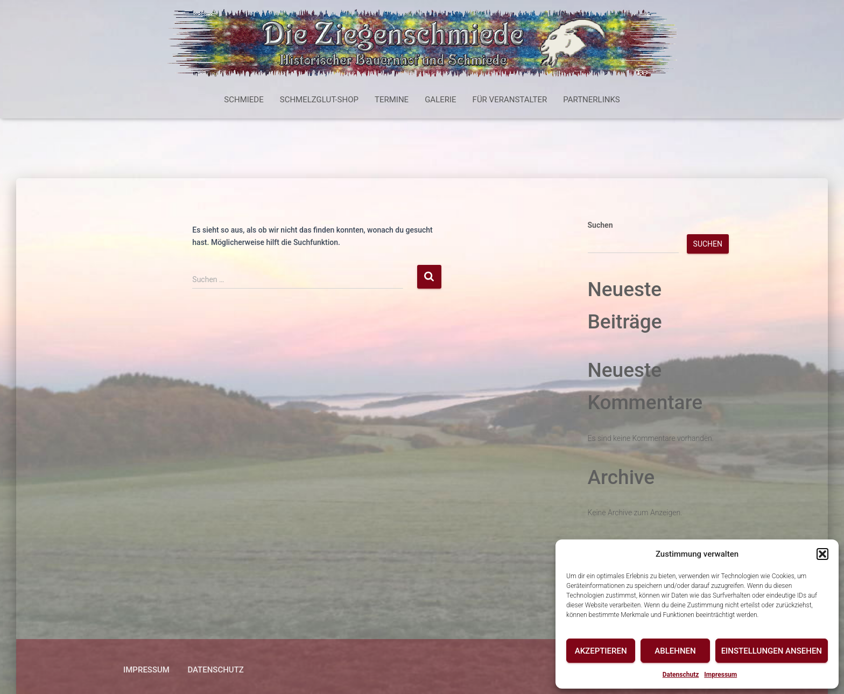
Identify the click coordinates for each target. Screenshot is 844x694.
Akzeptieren (601, 651)
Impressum (720, 674)
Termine (392, 99)
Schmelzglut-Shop (319, 99)
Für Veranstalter (510, 99)
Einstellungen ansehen (771, 651)
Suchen (600, 225)
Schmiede (243, 99)
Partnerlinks (591, 99)
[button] (822, 554)
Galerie (440, 99)
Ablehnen (675, 651)
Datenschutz (681, 674)
